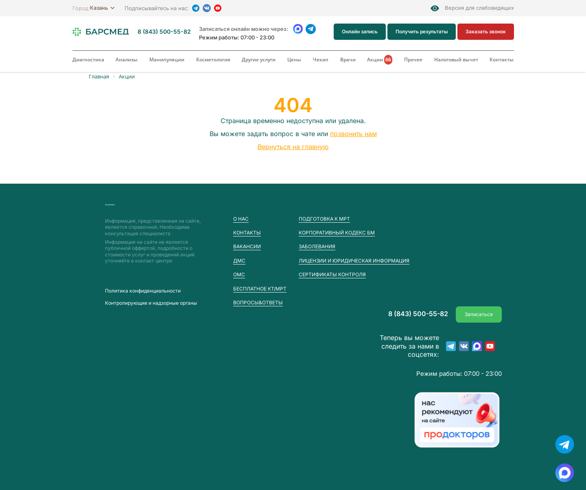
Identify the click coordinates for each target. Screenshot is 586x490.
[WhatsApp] (298, 29)
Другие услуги (259, 59)
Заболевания (317, 246)
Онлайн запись (360, 31)
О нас (241, 219)
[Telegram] (195, 8)
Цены (294, 59)
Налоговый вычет (456, 59)
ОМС (239, 274)
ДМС (239, 261)
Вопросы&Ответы (258, 302)
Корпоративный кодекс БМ (337, 233)
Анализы (127, 59)
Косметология (213, 59)
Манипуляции (166, 59)
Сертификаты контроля (332, 274)
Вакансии (247, 246)
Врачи (348, 59)
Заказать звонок (486, 31)
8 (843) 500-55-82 (164, 31)
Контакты (502, 59)
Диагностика (88, 59)
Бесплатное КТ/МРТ (259, 289)
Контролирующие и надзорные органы (151, 303)
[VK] (207, 8)
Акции (379, 60)
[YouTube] (217, 8)
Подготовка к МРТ (324, 219)
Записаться (479, 314)
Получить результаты (422, 31)
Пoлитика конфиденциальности (143, 291)
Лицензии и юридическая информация (354, 261)
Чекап (320, 59)
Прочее (413, 59)
